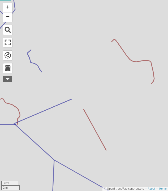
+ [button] (8, 8)
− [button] (8, 17)
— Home (161, 188)
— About (149, 188)
